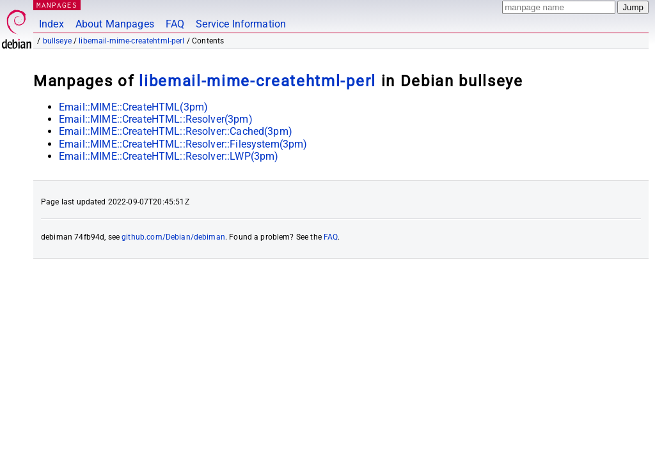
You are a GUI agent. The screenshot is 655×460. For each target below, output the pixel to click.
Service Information (241, 24)
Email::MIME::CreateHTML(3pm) (133, 107)
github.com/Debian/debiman (173, 237)
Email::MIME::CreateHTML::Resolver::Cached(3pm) (175, 131)
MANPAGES (56, 5)
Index (51, 24)
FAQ (175, 24)
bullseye (57, 40)
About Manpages (114, 24)
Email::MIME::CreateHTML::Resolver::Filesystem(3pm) (183, 144)
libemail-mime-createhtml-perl (131, 40)
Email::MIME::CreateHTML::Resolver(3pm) (156, 119)
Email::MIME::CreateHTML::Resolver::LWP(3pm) (168, 156)
